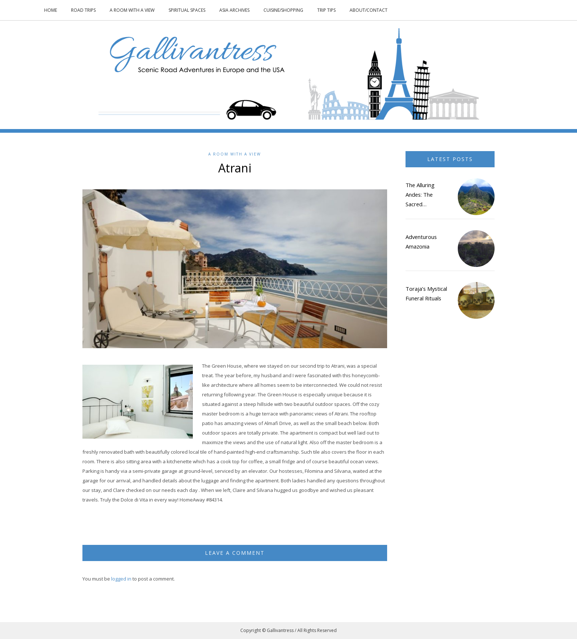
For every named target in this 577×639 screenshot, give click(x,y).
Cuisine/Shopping (283, 10)
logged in (121, 578)
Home (50, 10)
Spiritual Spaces (187, 10)
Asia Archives (234, 10)
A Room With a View (132, 10)
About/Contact (368, 10)
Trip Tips (326, 10)
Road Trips (83, 10)
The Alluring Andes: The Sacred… (420, 194)
